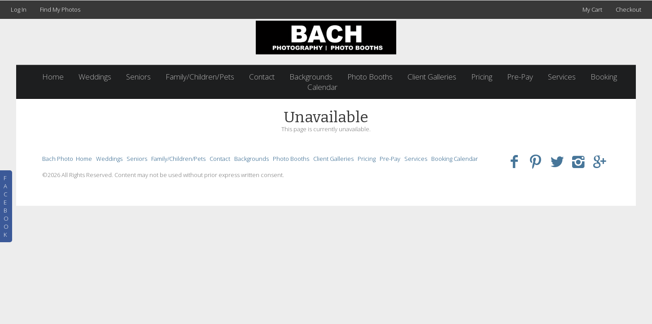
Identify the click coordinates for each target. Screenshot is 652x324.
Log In (18, 9)
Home (53, 76)
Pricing (481, 76)
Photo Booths (370, 76)
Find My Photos (60, 9)
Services (562, 76)
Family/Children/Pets (200, 76)
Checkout (628, 9)
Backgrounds (311, 76)
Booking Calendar (454, 159)
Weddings (95, 76)
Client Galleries (431, 76)
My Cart (593, 9)
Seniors (138, 76)
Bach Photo (57, 159)
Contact (262, 76)
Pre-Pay (520, 76)
